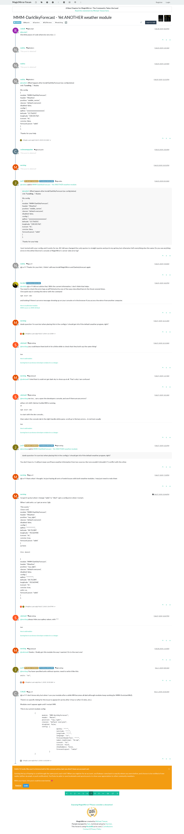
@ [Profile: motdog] (24, 346)
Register (18, 785)
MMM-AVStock (35, 308)
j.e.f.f (22, 181)
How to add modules (26, 358)
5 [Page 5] (83, 793)
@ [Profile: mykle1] (23, 83)
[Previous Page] (67, 793)
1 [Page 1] (70, 793)
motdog (23, 165)
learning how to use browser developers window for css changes (39, 363)
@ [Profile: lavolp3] (23, 32)
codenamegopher (26, 149)
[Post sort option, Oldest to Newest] (141, 22)
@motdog (32, 343)
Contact (86, 829)
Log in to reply (150, 22)
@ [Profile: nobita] (23, 184)
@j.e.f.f (29, 264)
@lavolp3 (30, 29)
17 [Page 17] (113, 793)
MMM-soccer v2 (25, 308)
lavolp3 (23, 283)
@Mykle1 (30, 48)
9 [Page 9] (98, 793)
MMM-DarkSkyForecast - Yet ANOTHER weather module (54, 184)
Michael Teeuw (101, 821)
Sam (88, 824)
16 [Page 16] (108, 793)
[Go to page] (79, 793)
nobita (22, 48)
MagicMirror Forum (21, 2)
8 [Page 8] (95, 793)
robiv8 (22, 29)
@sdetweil (31, 376)
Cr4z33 (22, 692)
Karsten (109, 824)
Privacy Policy (96, 829)
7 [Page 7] (91, 793)
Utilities (17, 22)
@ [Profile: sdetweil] (24, 379)
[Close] (169, 769)
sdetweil (23, 343)
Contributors (108, 826)
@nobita (58, 181)
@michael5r (39, 150)
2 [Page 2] (74, 793)
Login (26, 785)
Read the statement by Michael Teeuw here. (92, 11)
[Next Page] (117, 793)
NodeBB (89, 826)
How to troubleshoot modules (29, 305)
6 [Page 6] (87, 793)
